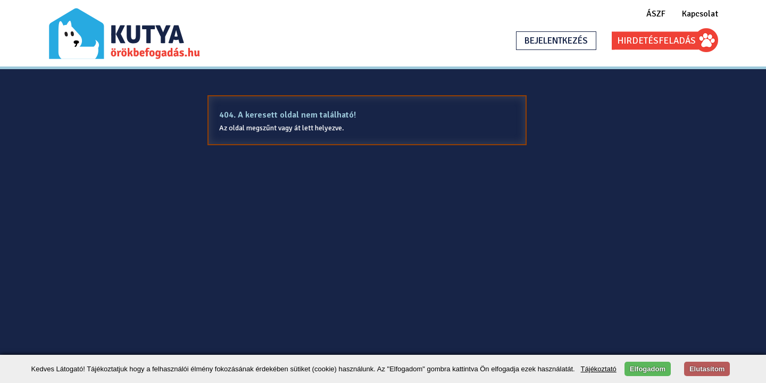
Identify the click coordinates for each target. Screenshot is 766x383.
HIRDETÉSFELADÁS (656, 40)
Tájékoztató (599, 369)
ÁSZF (655, 14)
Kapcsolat (700, 14)
